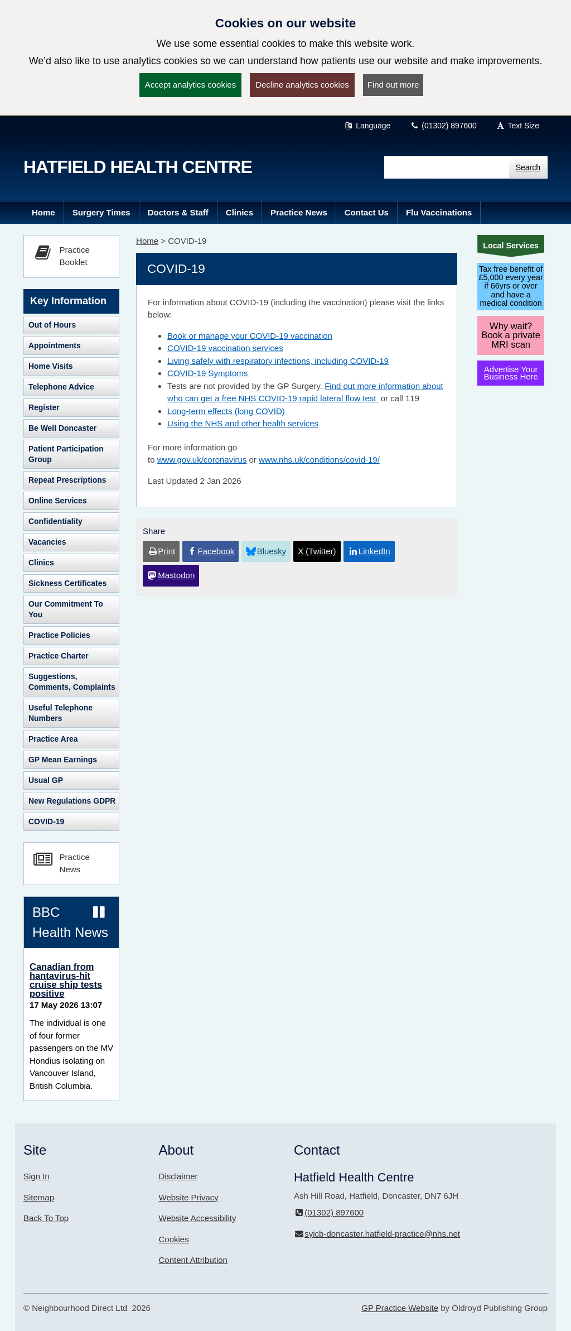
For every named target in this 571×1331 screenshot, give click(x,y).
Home (147, 241)
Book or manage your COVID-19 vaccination (249, 335)
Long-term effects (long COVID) (226, 411)
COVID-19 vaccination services (225, 348)
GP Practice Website (399, 1308)
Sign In (36, 1176)
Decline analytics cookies (302, 84)
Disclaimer (178, 1176)
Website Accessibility (197, 1218)
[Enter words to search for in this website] (446, 167)
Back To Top (46, 1218)
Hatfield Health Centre (137, 167)
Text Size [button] (517, 125)
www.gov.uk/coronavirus (202, 459)
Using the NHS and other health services (242, 423)
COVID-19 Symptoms (207, 373)
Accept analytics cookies (190, 84)
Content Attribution (193, 1260)
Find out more (393, 84)
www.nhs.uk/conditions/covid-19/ (319, 459)
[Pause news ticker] (99, 912)
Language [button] (367, 125)
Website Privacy (189, 1197)
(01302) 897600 (443, 125)
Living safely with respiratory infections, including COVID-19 (278, 361)
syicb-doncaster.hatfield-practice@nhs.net (377, 1233)
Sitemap (38, 1197)
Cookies (174, 1239)
